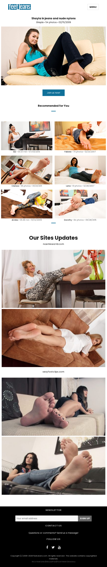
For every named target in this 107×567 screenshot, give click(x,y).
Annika (14, 220)
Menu (93, 7)
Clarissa (15, 186)
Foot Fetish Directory (66, 561)
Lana (68, 186)
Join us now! (53, 92)
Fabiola (67, 151)
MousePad (51, 561)
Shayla (39, 22)
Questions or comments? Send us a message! (53, 532)
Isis (14, 151)
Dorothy (67, 220)
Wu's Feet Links (38, 561)
